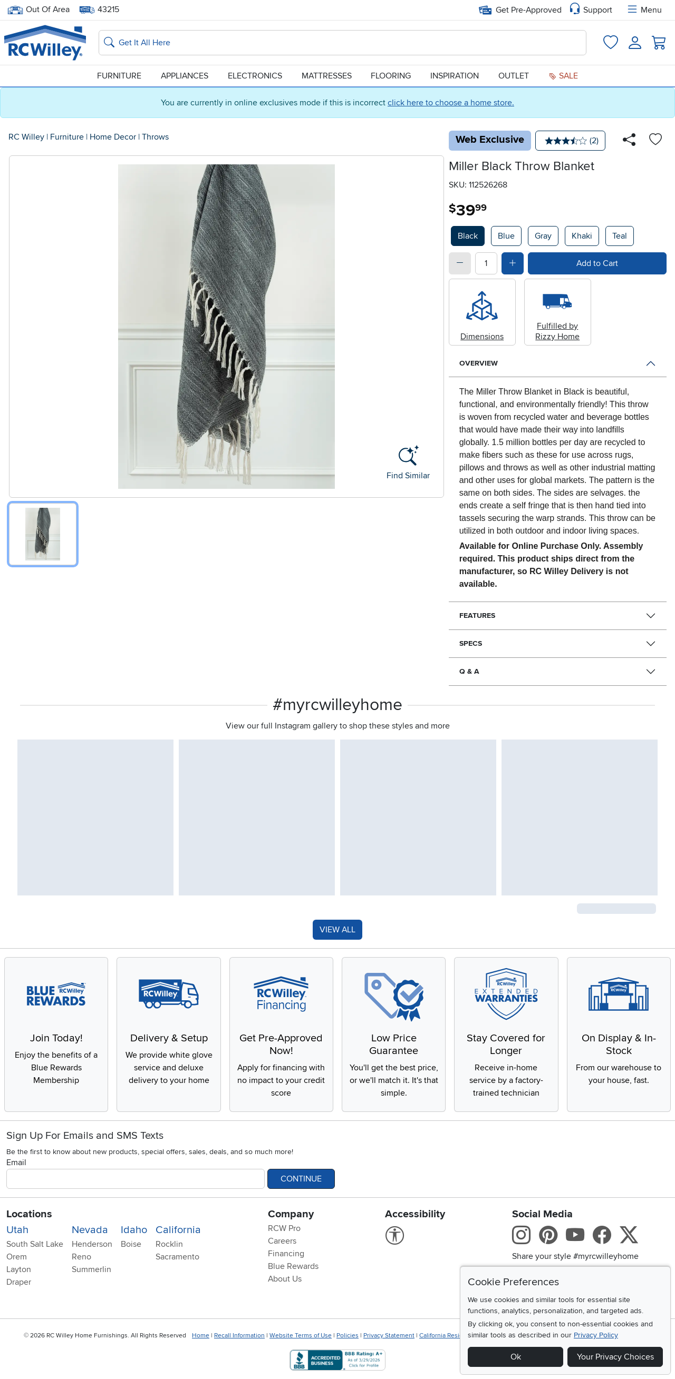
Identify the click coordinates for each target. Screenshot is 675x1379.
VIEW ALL (337, 929)
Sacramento (177, 1257)
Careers (282, 1241)
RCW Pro (284, 1228)
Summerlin (91, 1269)
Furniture (119, 76)
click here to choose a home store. (451, 102)
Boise (131, 1244)
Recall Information (239, 1335)
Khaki (582, 236)
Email (16, 1162)
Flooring (391, 76)
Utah (17, 1230)
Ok (515, 1357)
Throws (155, 137)
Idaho (134, 1230)
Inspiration (454, 76)
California (178, 1230)
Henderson (92, 1244)
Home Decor (113, 137)
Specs (470, 643)
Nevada (90, 1230)
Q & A (469, 671)
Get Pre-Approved (520, 10)
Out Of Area (38, 9)
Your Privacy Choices (615, 1357)
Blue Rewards (293, 1266)
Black (468, 236)
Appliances (184, 76)
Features (477, 615)
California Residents (447, 1335)
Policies (347, 1335)
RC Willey (26, 137)
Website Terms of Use (300, 1335)
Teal (619, 236)
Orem (16, 1257)
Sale (563, 76)
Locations (29, 1214)
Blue (506, 236)
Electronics (255, 76)
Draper (18, 1282)
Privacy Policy (596, 1335)
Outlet (513, 76)
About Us (285, 1279)
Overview (478, 363)
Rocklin (169, 1244)
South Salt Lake (34, 1244)
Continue (301, 1179)
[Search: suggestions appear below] (342, 43)
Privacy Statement (388, 1335)
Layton (18, 1269)
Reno (81, 1257)
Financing (286, 1253)
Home (200, 1335)
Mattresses (327, 76)
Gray (543, 236)
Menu (644, 10)
